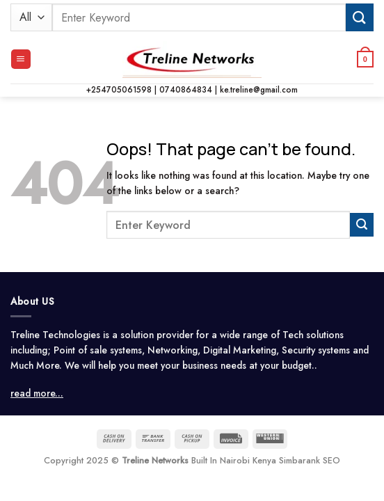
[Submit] (360, 17)
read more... (36, 393)
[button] (21, 59)
